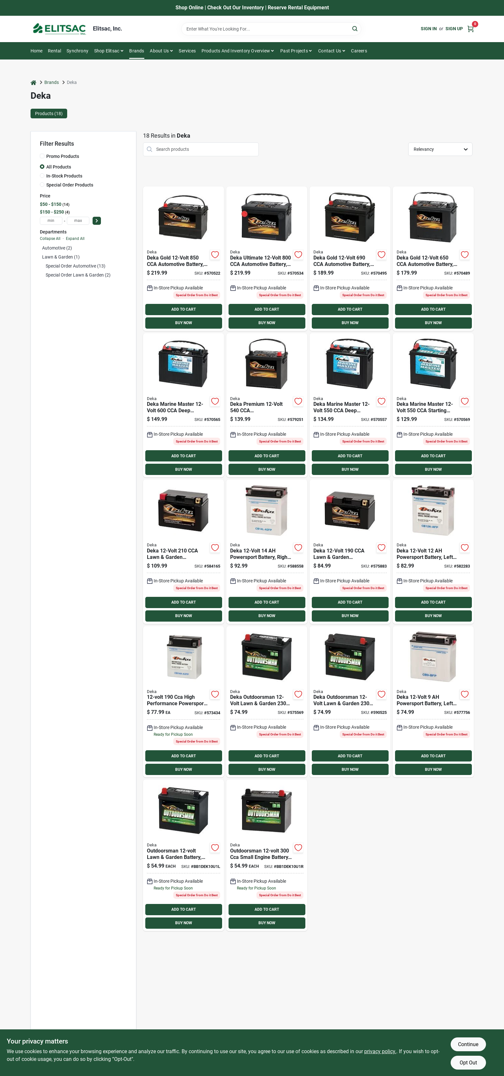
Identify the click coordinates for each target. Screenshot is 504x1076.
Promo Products (62, 156)
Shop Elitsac (106, 50)
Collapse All (50, 238)
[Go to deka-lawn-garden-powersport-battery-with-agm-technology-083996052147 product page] (183, 551)
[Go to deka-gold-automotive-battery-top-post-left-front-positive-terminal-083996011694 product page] (350, 259)
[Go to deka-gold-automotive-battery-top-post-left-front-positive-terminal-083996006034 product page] (183, 259)
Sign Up (454, 28)
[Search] (355, 28)
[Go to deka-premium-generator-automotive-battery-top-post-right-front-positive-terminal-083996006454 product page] (266, 405)
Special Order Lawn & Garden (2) (78, 275)
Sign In (429, 28)
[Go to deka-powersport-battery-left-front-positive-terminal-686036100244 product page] (433, 551)
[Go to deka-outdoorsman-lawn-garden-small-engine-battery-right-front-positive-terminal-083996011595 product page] (350, 702)
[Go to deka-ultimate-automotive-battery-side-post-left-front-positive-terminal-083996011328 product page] (266, 259)
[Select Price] (97, 221)
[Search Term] (271, 29)
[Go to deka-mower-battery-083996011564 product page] (266, 855)
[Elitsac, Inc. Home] (59, 29)
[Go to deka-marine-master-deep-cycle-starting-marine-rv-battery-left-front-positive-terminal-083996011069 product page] (183, 405)
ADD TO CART (183, 309)
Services (187, 50)
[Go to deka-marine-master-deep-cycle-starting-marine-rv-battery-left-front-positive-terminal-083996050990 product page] (350, 405)
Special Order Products (69, 185)
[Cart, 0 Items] (470, 28)
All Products (58, 167)
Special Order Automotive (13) (75, 266)
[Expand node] (42, 266)
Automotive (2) (57, 248)
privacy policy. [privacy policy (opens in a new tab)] (380, 1051)
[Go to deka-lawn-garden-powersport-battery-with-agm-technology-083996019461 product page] (350, 551)
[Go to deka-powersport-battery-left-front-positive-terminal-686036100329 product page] (183, 702)
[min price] (51, 221)
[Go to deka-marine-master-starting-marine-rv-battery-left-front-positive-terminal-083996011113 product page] (433, 405)
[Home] (33, 82)
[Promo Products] (42, 156)
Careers (359, 50)
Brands (136, 50)
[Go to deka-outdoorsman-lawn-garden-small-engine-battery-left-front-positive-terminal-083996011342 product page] (266, 702)
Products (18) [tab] (49, 113)
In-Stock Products (64, 176)
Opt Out (468, 1063)
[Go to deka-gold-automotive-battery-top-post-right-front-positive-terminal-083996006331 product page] (433, 259)
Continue (468, 1044)
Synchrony (77, 50)
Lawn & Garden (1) (61, 257)
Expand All (75, 238)
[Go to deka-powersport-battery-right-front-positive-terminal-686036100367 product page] (266, 551)
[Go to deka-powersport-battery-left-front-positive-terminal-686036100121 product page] (433, 702)
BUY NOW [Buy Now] (183, 323)
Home (37, 50)
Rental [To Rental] (54, 50)
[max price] (78, 221)
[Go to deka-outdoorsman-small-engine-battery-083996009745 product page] (183, 855)
